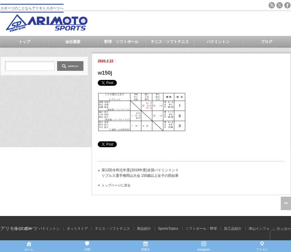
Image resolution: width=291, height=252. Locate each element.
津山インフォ (259, 229)
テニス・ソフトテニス (170, 42)
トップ (24, 42)
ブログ (266, 42)
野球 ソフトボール (121, 42)
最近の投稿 (23, 229)
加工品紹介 (233, 229)
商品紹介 (144, 229)
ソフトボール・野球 (201, 229)
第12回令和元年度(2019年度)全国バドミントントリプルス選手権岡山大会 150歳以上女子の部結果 (140, 173)
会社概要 (73, 42)
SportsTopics (168, 229)
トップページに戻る (116, 185)
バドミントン (218, 42)
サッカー (284, 229)
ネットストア (77, 229)
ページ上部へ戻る (286, 203)
